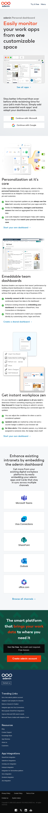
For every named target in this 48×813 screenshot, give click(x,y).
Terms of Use (30, 793)
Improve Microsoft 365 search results (13, 714)
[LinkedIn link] (26, 810)
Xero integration (6, 774)
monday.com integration (9, 764)
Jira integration (6, 781)
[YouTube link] (31, 810)
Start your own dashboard (17, 227)
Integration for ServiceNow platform (12, 770)
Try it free (35, 4)
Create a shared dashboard (17, 322)
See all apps (24, 87)
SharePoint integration (8, 757)
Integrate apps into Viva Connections (13, 707)
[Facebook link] (16, 810)
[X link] (21, 810)
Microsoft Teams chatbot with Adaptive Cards (15, 717)
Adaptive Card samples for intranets (12, 701)
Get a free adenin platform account (12, 697)
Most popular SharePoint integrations (13, 711)
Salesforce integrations (9, 760)
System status (16, 798)
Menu (43, 4)
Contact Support (7, 732)
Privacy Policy (6, 793)
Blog (3, 729)
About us (4, 742)
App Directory (6, 739)
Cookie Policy (18, 793)
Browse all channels (24, 599)
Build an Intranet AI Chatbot (10, 704)
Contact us (6, 683)
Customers (5, 746)
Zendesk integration (8, 777)
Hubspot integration (8, 767)
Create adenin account (24, 659)
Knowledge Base (7, 735)
